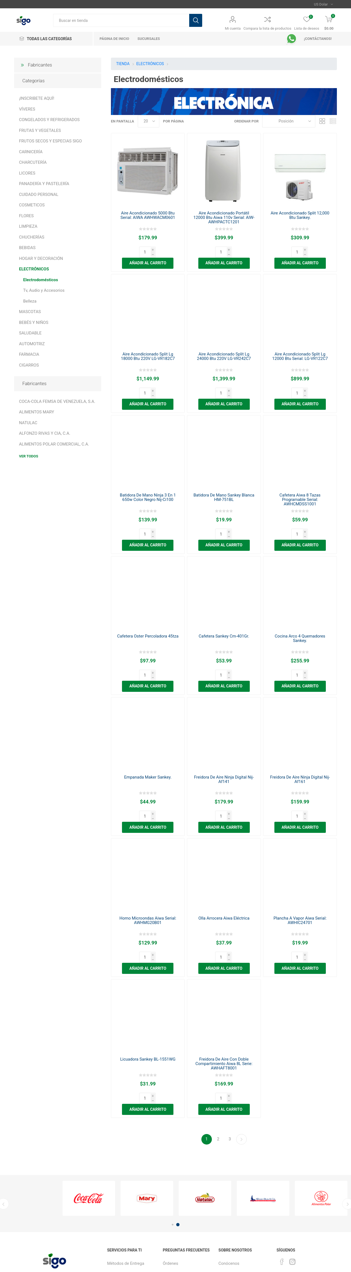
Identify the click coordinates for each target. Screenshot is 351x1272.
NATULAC (28, 422)
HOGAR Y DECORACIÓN (41, 258)
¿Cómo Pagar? (176, 1219)
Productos (172, 1230)
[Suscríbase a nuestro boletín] (48, 1213)
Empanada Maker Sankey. (147, 733)
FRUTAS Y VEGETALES (40, 130)
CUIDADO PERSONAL (38, 194)
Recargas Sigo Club (125, 1196)
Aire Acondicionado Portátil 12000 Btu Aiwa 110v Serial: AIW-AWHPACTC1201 (223, 217)
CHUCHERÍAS (31, 237)
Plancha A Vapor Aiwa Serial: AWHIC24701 (300, 865)
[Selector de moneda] (323, 4)
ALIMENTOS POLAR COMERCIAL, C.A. (54, 444)
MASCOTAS (30, 311)
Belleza (30, 301)
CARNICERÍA (31, 151)
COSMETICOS (32, 205)
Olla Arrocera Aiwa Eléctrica (223, 863)
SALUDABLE (30, 333)
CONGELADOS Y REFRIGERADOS (49, 119)
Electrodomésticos (40, 279)
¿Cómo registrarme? (181, 1196)
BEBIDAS (27, 247)
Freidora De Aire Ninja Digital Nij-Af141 (224, 735)
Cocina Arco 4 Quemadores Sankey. (300, 605)
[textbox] (121, 20)
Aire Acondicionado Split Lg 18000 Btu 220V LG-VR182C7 (148, 345)
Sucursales (117, 1208)
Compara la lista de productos (267, 28)
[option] (89, 1120)
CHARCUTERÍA (33, 162)
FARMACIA (29, 354)
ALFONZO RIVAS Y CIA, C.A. (44, 433)
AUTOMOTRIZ (32, 343)
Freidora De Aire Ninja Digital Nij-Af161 (300, 735)
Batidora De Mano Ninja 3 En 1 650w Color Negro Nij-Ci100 (148, 475)
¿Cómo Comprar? (179, 1208)
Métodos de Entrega (125, 1185)
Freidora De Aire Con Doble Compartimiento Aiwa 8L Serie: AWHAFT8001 (223, 997)
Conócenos (229, 1185)
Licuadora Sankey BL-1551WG (147, 993)
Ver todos (28, 456)
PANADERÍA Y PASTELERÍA (44, 183)
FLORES (26, 215)
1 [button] (172, 1147)
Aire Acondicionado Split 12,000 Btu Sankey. (300, 215)
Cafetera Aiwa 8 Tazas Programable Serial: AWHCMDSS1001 (300, 477)
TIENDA (122, 64)
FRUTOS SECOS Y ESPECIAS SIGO (50, 141)
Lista (333, 121)
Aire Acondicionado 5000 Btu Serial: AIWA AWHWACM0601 (148, 215)
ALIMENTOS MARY (36, 412)
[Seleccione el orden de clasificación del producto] (288, 121)
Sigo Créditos (175, 1241)
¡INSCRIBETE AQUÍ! (36, 98)
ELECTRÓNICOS (34, 269)
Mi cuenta (233, 28)
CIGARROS (29, 365)
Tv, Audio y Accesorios (44, 290)
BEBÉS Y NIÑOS (33, 322)
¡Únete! (225, 1208)
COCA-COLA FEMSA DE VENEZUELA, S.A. (57, 401)
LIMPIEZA (28, 226)
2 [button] (178, 1147)
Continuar (241, 1061)
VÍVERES (27, 109)
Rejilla (322, 121)
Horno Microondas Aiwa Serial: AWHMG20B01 (147, 865)
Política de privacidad (238, 1196)
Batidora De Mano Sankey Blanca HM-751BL (224, 475)
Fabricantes (40, 65)
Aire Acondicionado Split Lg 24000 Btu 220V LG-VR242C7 (224, 345)
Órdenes (170, 1185)
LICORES (27, 173)
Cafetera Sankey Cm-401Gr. (224, 603)
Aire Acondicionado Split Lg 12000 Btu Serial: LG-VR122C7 (300, 345)
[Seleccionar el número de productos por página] (148, 121)
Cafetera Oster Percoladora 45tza (148, 603)
